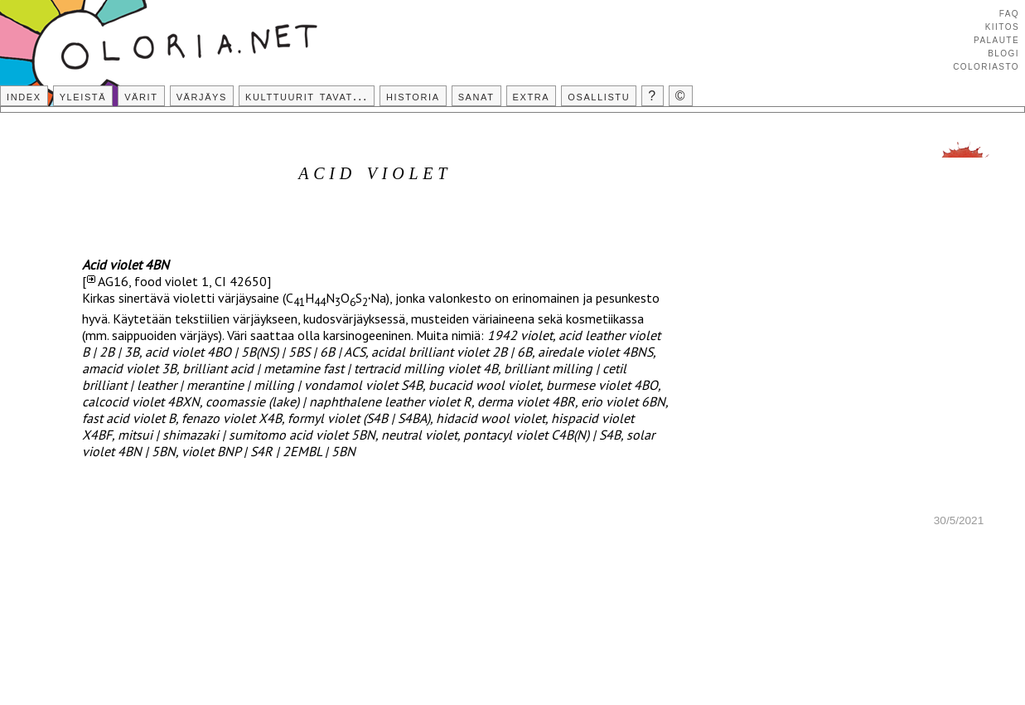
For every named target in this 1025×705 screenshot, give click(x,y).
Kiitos (1002, 25)
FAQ (1009, 12)
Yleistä (83, 96)
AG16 (113, 281)
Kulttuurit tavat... (306, 96)
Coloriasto (986, 65)
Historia (413, 96)
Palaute (996, 39)
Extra (531, 96)
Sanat (476, 96)
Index (24, 96)
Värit (140, 96)
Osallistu (599, 96)
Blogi (1003, 52)
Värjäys (201, 96)
